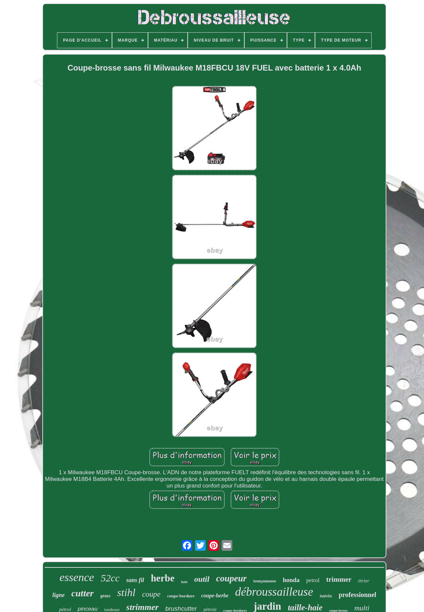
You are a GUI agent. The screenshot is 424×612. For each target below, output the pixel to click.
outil (201, 579)
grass (105, 595)
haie (184, 582)
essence (76, 577)
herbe (162, 578)
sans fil (135, 580)
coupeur (231, 578)
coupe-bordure (180, 595)
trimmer (339, 579)
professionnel (357, 594)
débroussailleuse (274, 591)
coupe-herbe (215, 595)
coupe (151, 594)
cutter (82, 593)
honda (291, 579)
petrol (313, 580)
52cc (110, 577)
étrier (363, 580)
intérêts (326, 596)
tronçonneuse (264, 581)
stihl (126, 592)
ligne (58, 595)
